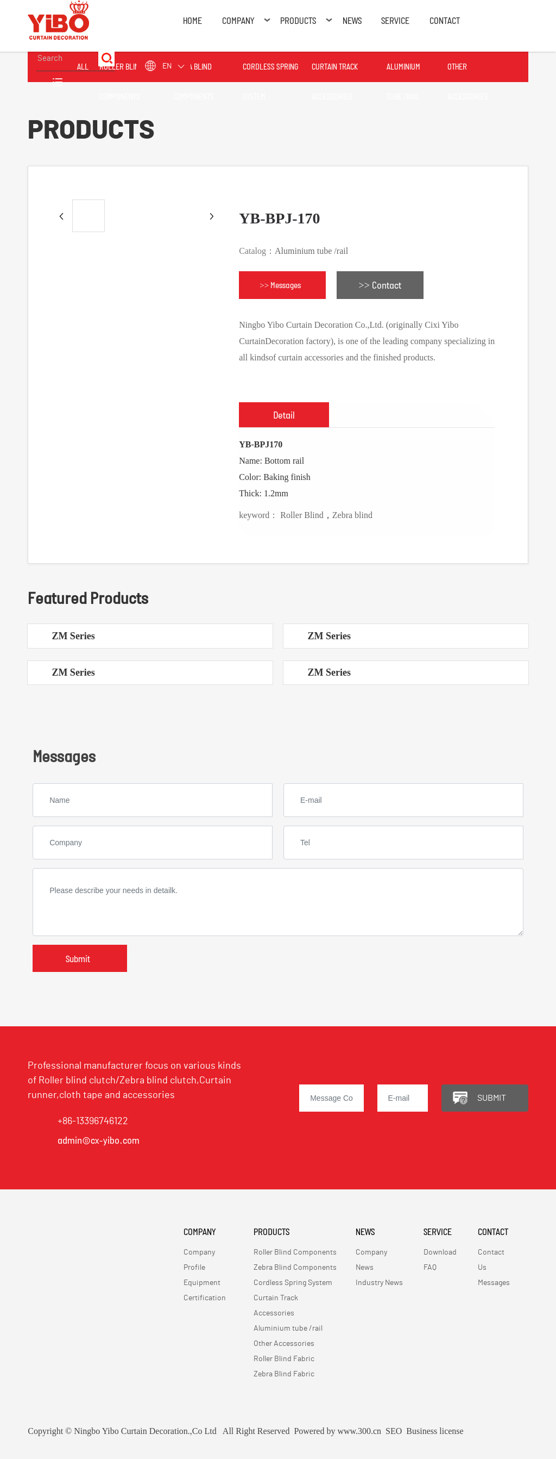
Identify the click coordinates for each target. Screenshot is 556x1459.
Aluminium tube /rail (311, 250)
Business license (434, 1431)
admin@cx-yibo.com (99, 1140)
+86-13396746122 (93, 1121)
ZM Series (73, 636)
